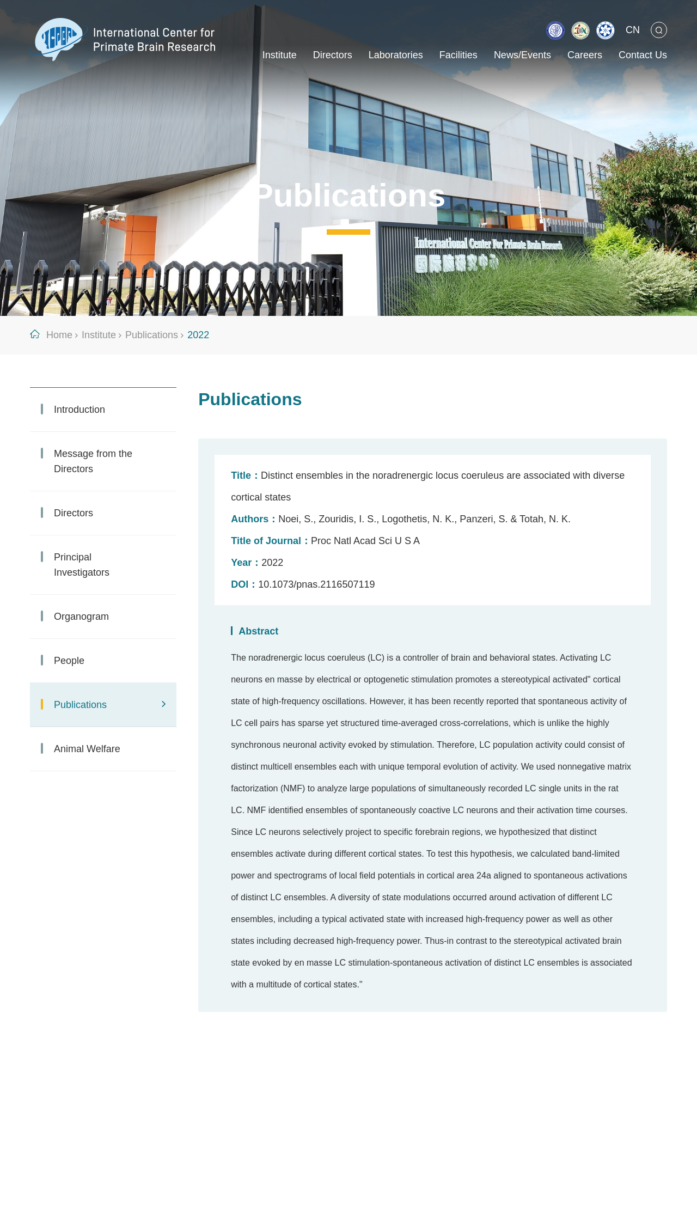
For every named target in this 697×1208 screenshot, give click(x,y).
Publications (151, 335)
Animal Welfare (87, 748)
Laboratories (396, 55)
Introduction (79, 409)
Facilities (458, 55)
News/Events (522, 55)
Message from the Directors (93, 461)
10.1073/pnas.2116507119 (316, 584)
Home (59, 335)
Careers (584, 55)
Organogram (81, 616)
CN (633, 30)
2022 (198, 335)
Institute (279, 55)
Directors (332, 55)
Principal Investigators (81, 565)
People (69, 660)
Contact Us (643, 55)
